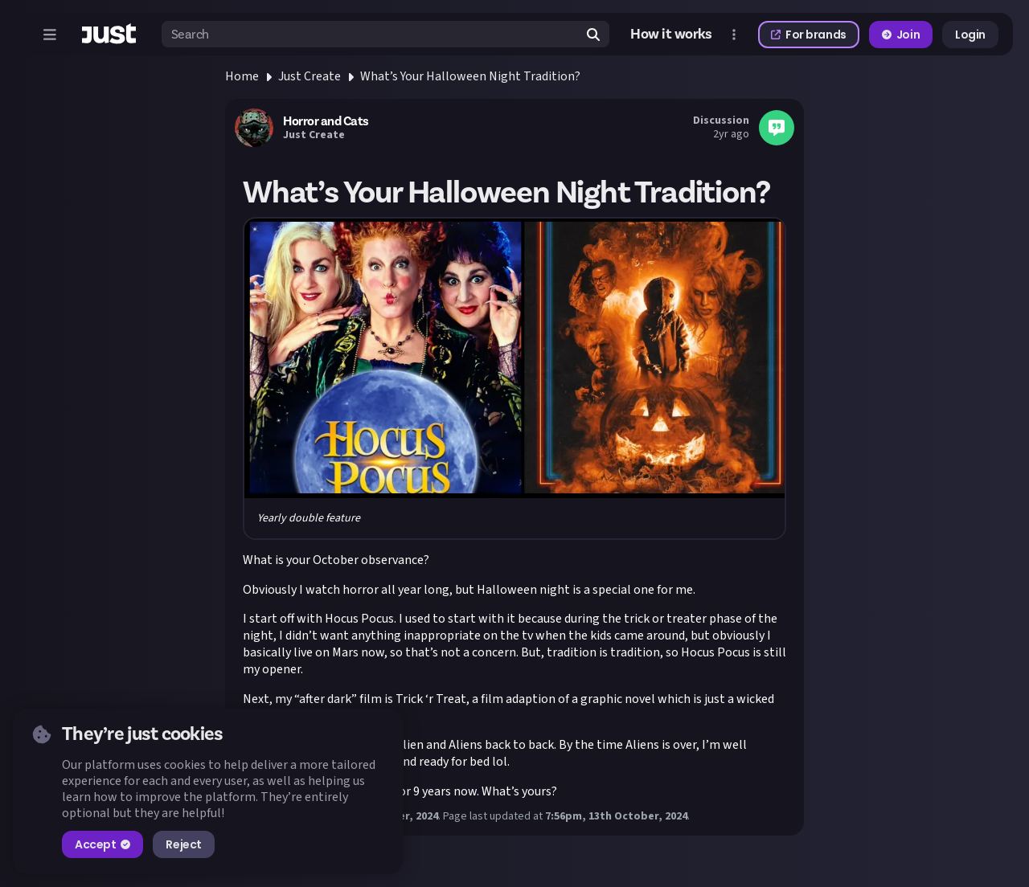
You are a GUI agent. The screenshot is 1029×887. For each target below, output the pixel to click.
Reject (183, 844)
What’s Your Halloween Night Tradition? (470, 76)
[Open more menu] (733, 34)
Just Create (309, 76)
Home (242, 76)
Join (901, 35)
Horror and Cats (326, 121)
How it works (671, 34)
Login (970, 35)
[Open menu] (49, 34)
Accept (102, 844)
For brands (809, 35)
